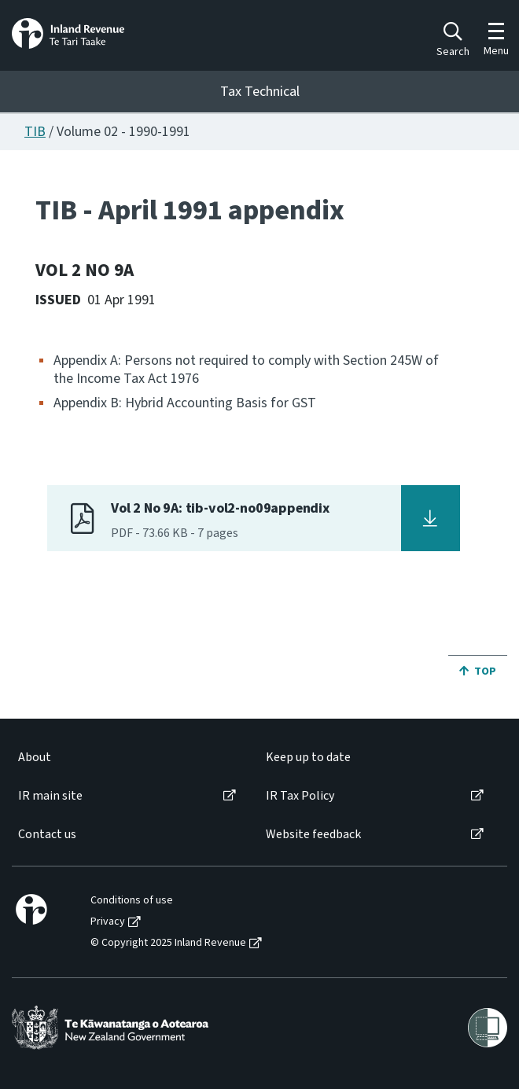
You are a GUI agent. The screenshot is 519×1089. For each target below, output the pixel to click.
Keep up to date (308, 757)
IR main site (50, 796)
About (34, 757)
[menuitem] (126, 757)
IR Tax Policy (300, 796)
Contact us (47, 834)
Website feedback (313, 834)
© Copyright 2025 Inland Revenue (168, 943)
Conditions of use (131, 900)
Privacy (107, 922)
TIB (35, 132)
